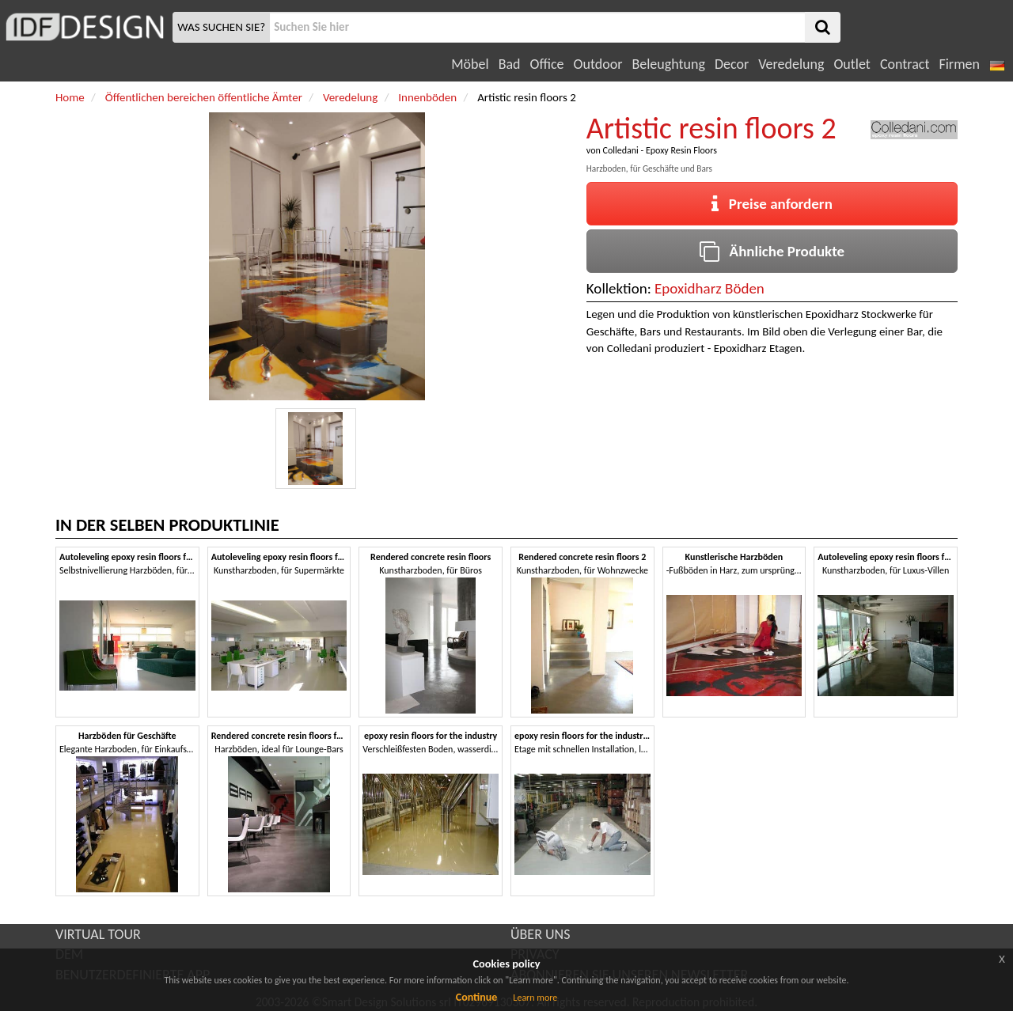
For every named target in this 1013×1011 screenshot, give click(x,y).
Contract (905, 64)
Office (547, 64)
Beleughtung (668, 64)
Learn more (535, 997)
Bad (510, 64)
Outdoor (598, 64)
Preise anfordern (772, 204)
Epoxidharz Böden (709, 288)
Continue (477, 997)
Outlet (851, 64)
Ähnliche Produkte (772, 251)
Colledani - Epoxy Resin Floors (659, 150)
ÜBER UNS (540, 934)
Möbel (469, 64)
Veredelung (791, 64)
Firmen (959, 64)
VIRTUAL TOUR (98, 934)
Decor (732, 64)
